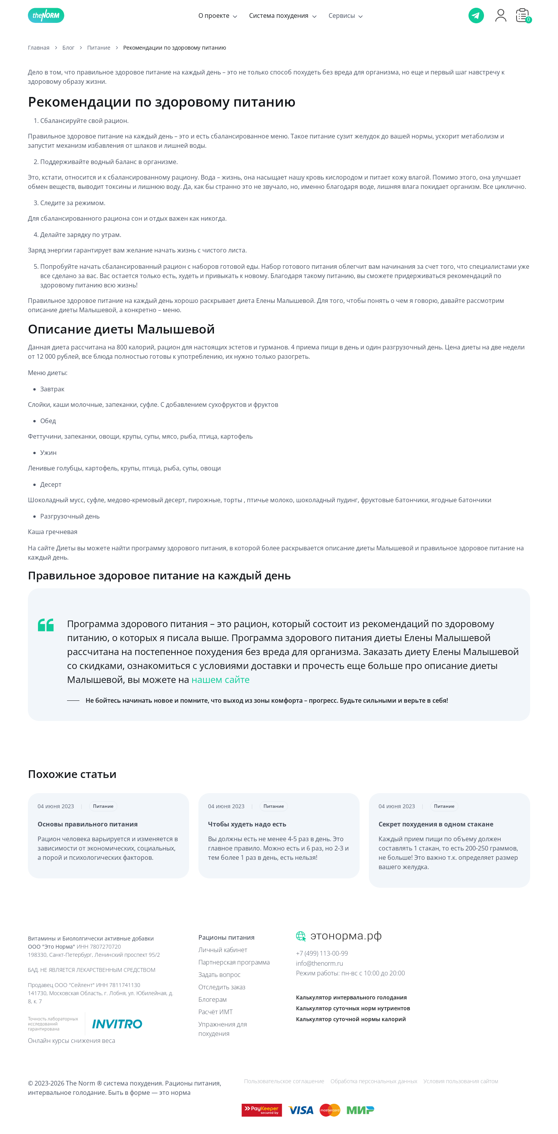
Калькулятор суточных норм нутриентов (353, 1008)
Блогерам (212, 999)
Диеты (66, 548)
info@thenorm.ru (319, 963)
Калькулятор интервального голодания (351, 997)
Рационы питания (226, 937)
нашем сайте (220, 679)
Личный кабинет (222, 950)
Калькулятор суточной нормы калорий (351, 1019)
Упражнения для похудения (222, 1029)
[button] (522, 15)
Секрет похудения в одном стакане (436, 824)
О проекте (213, 15)
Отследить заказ (221, 987)
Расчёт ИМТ (215, 1012)
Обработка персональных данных (374, 1081)
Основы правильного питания (88, 824)
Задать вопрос (219, 974)
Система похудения (278, 15)
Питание (103, 806)
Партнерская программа (234, 962)
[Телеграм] (476, 15)
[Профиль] (500, 20)
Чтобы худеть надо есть (247, 824)
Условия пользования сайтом (461, 1081)
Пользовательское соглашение (284, 1081)
